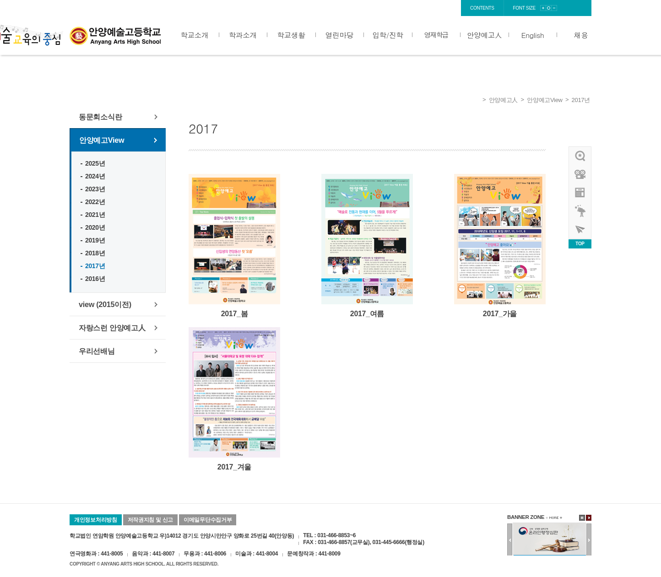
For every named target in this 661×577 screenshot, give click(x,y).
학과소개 (243, 35)
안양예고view (580, 192)
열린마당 (339, 35)
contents (482, 8)
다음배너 (589, 540)
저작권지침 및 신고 (150, 520)
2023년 (95, 189)
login (402, 8)
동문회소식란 (100, 117)
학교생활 (291, 35)
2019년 (95, 240)
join (423, 8)
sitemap (446, 8)
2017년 (581, 100)
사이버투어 (580, 229)
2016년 (95, 278)
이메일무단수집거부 (208, 520)
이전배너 (510, 540)
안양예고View (545, 100)
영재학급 (436, 34)
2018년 (95, 253)
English (532, 35)
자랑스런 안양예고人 (112, 328)
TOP (579, 243)
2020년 (95, 227)
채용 (581, 35)
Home (476, 100)
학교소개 (194, 35)
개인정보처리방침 (95, 520)
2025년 (95, 163)
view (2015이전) (105, 304)
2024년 (95, 176)
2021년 (95, 214)
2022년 (95, 201)
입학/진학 (387, 35)
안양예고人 (484, 35)
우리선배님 (97, 351)
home (379, 8)
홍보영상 (580, 174)
